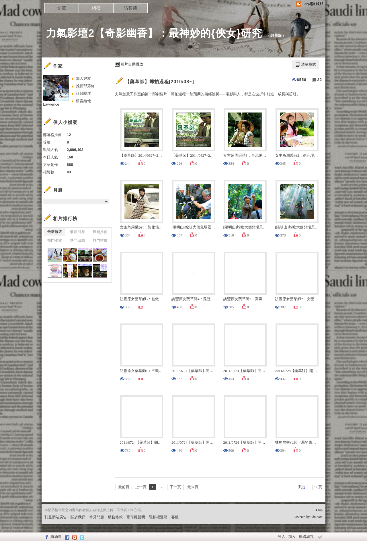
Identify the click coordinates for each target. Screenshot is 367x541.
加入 (292, 536)
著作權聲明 (135, 517)
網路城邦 (306, 536)
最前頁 (123, 487)
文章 (61, 8)
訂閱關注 (83, 93)
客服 (175, 517)
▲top (319, 510)
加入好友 (83, 78)
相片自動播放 (132, 64)
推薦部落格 (85, 86)
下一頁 (175, 487)
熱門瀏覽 (54, 240)
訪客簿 (130, 8)
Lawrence (51, 104)
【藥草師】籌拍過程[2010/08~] (159, 81)
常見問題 (96, 517)
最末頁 (192, 487)
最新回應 (77, 232)
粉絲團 (56, 536)
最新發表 (54, 232)
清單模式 (308, 64)
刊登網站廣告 (55, 517)
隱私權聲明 (158, 517)
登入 (281, 536)
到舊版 (276, 35)
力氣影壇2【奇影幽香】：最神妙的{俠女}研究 (154, 33)
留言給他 (83, 101)
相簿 (96, 8)
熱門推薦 (100, 240)
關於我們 (78, 517)
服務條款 (115, 517)
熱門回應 (77, 240)
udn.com (317, 517)
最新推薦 (100, 232)
